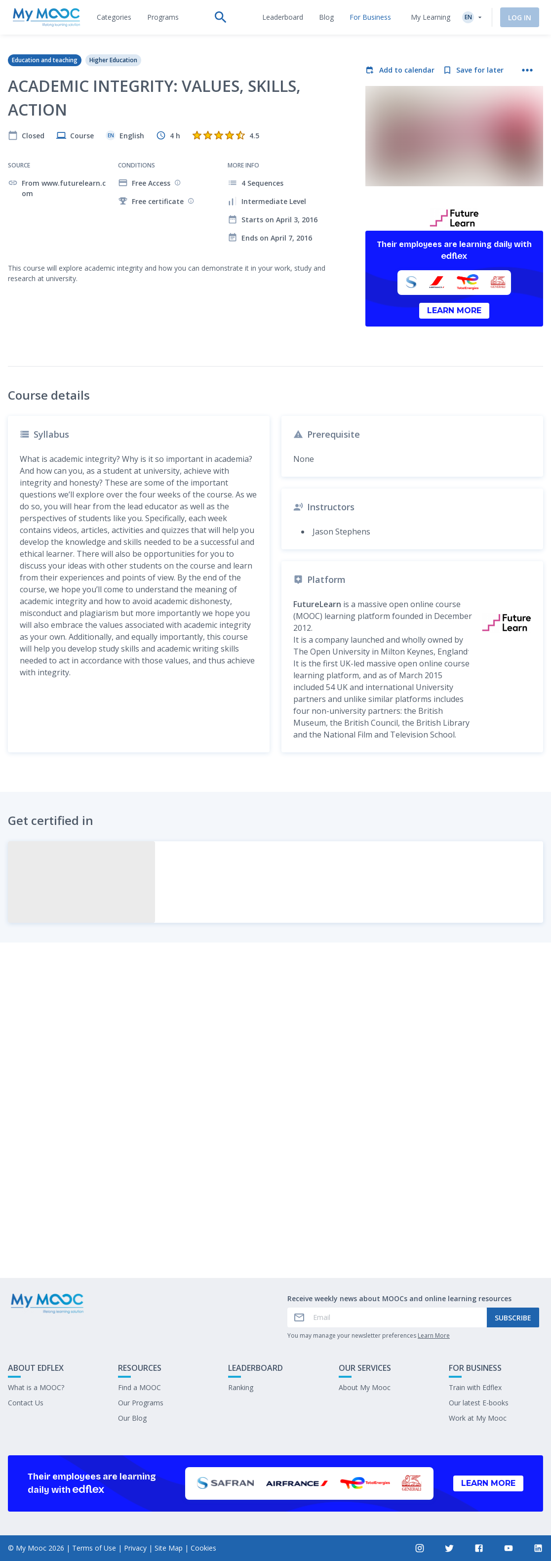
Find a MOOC (139, 1387)
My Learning (430, 17)
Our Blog (132, 1418)
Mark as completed (275, 1240)
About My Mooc (365, 1387)
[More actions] (527, 70)
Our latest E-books (479, 1402)
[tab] (114, 17)
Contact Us (25, 1402)
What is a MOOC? (36, 1387)
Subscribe (513, 1317)
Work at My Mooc (478, 1418)
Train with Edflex (475, 1387)
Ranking (240, 1387)
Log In (519, 17)
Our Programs (140, 1402)
